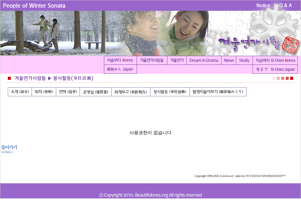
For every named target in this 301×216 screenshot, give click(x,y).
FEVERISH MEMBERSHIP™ (266, 176)
